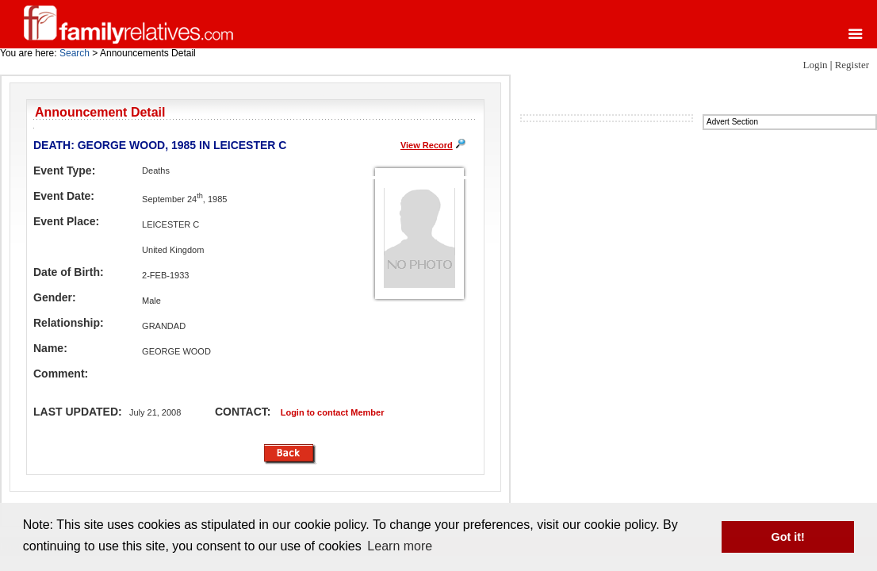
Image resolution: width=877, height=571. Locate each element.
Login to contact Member (333, 412)
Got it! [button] (788, 537)
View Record (426, 145)
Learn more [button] (399, 546)
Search (74, 53)
